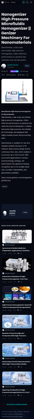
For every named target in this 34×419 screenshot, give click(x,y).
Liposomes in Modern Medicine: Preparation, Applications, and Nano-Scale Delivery (16, 250)
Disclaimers (19, 411)
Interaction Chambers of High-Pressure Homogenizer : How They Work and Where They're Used (15, 279)
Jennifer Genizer (13, 65)
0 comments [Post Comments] (11, 75)
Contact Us (10, 414)
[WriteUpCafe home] (2, 2)
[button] (27, 75)
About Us (11, 411)
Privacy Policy (4, 411)
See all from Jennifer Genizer (17, 404)
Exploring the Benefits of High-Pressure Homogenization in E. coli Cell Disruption (16, 392)
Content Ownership (18, 414)
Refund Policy (26, 411)
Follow (27, 65)
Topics (15, 411)
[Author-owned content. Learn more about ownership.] (14, 71)
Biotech (5, 186)
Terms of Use (4, 414)
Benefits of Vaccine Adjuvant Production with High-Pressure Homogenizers (14, 335)
